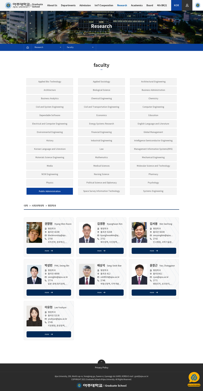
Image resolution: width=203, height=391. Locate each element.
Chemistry (153, 98)
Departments (68, 5)
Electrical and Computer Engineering (49, 124)
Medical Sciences (101, 166)
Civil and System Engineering (50, 107)
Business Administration (153, 90)
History (49, 140)
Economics (101, 115)
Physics (49, 183)
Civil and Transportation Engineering (101, 107)
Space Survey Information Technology (101, 191)
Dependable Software (49, 115)
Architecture (50, 90)
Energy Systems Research (101, 124)
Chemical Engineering (101, 98)
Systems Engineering (153, 191)
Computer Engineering (153, 107)
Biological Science (101, 90)
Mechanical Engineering (153, 157)
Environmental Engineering (50, 132)
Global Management (153, 132)
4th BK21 (162, 5)
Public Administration (50, 191)
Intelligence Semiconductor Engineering (153, 140)
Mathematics (101, 157)
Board (149, 5)
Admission (85, 5)
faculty (70, 47)
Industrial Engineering (101, 140)
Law (102, 149)
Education (153, 115)
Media (50, 166)
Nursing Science (101, 174)
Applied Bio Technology (49, 82)
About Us (52, 5)
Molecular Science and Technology (153, 166)
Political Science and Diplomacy (101, 183)
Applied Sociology (101, 82)
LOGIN (187, 1)
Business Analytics (50, 98)
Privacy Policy (101, 368)
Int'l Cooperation (104, 5)
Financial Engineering (101, 132)
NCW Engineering (49, 174)
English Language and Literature (153, 124)
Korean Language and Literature (50, 149)
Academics (137, 5)
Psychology (153, 183)
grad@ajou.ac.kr (141, 376)
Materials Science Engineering (49, 157)
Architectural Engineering (153, 82)
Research (122, 5)
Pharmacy (153, 174)
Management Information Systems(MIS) (153, 149)
